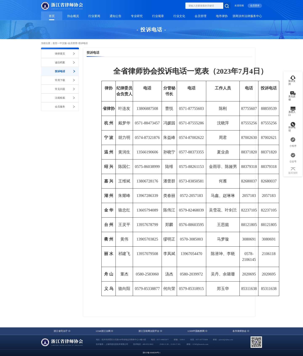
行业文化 (179, 16)
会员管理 (200, 16)
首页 (52, 16)
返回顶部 (293, 170)
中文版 (63, 43)
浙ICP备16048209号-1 (152, 353)
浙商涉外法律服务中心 (247, 16)
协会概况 (73, 16)
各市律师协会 (241, 331)
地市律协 (222, 16)
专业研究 (137, 16)
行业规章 (158, 16)
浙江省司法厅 (62, 331)
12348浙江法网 (104, 331)
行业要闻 (94, 16)
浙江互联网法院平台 (150, 331)
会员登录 (254, 5)
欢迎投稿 (239, 5)
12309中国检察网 (197, 331)
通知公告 (115, 16)
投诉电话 (83, 43)
